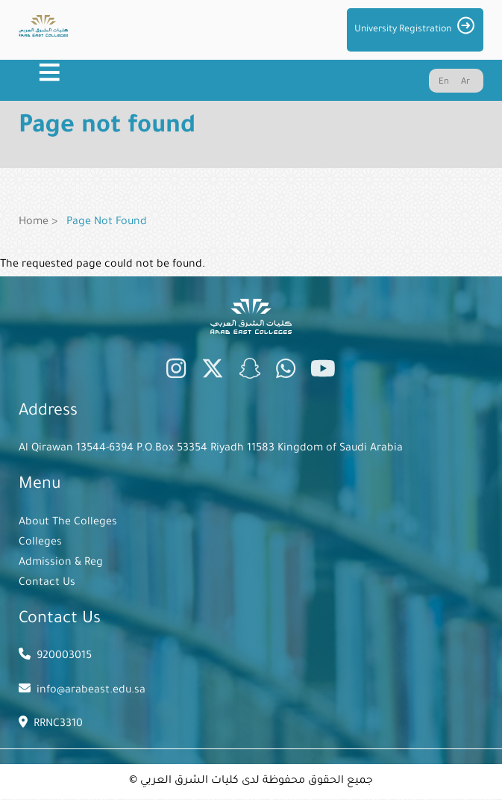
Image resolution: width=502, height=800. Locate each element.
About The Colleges (68, 523)
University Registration (402, 30)
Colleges (40, 543)
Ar (465, 82)
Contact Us (47, 583)
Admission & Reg (61, 563)
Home (33, 223)
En (444, 82)
